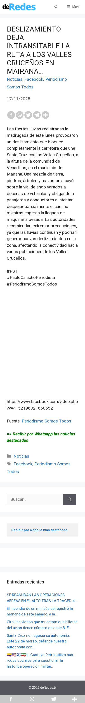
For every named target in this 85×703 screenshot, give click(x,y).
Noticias (14, 79)
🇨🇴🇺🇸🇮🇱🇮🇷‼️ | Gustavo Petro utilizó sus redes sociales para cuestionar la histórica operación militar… (40, 660)
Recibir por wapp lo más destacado (39, 530)
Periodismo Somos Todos (46, 421)
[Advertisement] (42, 349)
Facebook (33, 79)
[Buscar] (69, 499)
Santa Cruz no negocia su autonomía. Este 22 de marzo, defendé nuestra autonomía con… (38, 641)
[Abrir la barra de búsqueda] (56, 7)
